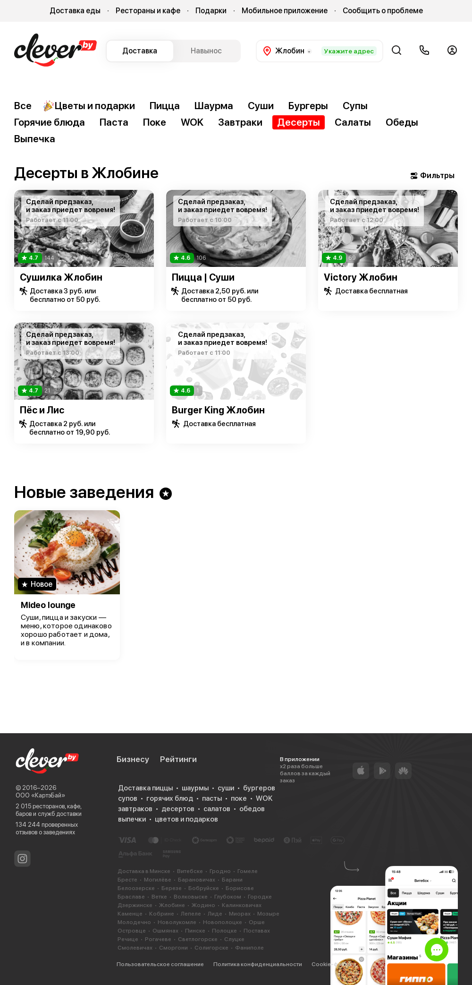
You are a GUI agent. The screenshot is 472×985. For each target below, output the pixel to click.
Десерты (298, 122)
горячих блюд (169, 798)
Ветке (159, 896)
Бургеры (308, 105)
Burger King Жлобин (218, 410)
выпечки (132, 819)
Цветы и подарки (89, 106)
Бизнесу (133, 759)
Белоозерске (136, 888)
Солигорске (211, 947)
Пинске (195, 930)
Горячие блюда (49, 122)
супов (127, 798)
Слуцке (234, 939)
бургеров (259, 788)
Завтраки (240, 122)
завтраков (135, 809)
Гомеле (247, 871)
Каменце (130, 913)
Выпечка (34, 139)
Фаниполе (249, 947)
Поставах (257, 930)
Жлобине (172, 905)
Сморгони (173, 947)
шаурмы (195, 788)
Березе (171, 888)
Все (23, 105)
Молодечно (134, 922)
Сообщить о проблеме (383, 10)
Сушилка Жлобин (61, 277)
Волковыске (191, 896)
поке (239, 798)
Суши (261, 105)
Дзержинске (135, 905)
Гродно (220, 871)
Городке (260, 896)
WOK (192, 122)
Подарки (211, 10)
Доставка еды (75, 10)
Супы (355, 105)
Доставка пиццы (145, 788)
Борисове (240, 888)
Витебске (190, 871)
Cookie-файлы (332, 964)
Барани (232, 879)
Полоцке (224, 930)
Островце (132, 930)
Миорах (240, 913)
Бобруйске (203, 888)
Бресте (127, 879)
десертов (177, 809)
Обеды (402, 122)
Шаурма (213, 105)
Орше (257, 922)
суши (226, 788)
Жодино (203, 905)
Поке (154, 122)
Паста (114, 122)
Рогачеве (158, 939)
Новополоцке (222, 922)
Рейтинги (178, 759)
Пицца (165, 105)
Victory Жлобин (360, 277)
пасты (212, 798)
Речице (128, 939)
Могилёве (157, 879)
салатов (216, 809)
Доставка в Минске (144, 871)
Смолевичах (135, 947)
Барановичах (196, 879)
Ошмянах (165, 930)
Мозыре (268, 913)
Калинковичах (241, 905)
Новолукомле (177, 922)
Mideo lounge (48, 605)
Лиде (215, 913)
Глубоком (227, 896)
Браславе (131, 896)
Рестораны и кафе (148, 10)
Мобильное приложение (285, 10)
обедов (252, 809)
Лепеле (191, 913)
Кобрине (161, 913)
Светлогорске (198, 939)
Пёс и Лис (42, 410)
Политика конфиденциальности (257, 964)
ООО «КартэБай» (40, 795)
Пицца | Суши (203, 277)
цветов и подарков (186, 819)
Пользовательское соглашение (160, 964)
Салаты (353, 122)
